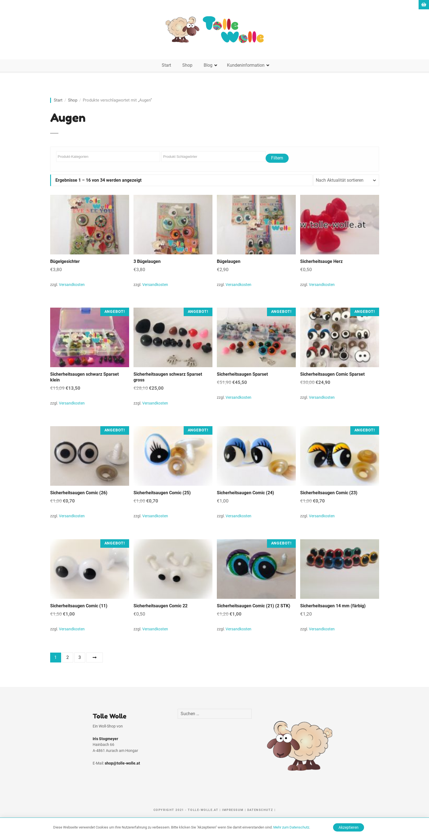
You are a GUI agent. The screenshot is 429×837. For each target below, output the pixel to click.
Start (166, 65)
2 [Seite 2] (67, 657)
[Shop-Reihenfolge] (346, 180)
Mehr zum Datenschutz (291, 827)
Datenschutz (260, 810)
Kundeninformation (246, 65)
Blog (208, 65)
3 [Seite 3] (79, 657)
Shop (187, 65)
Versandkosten (72, 284)
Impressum (232, 810)
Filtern (277, 158)
